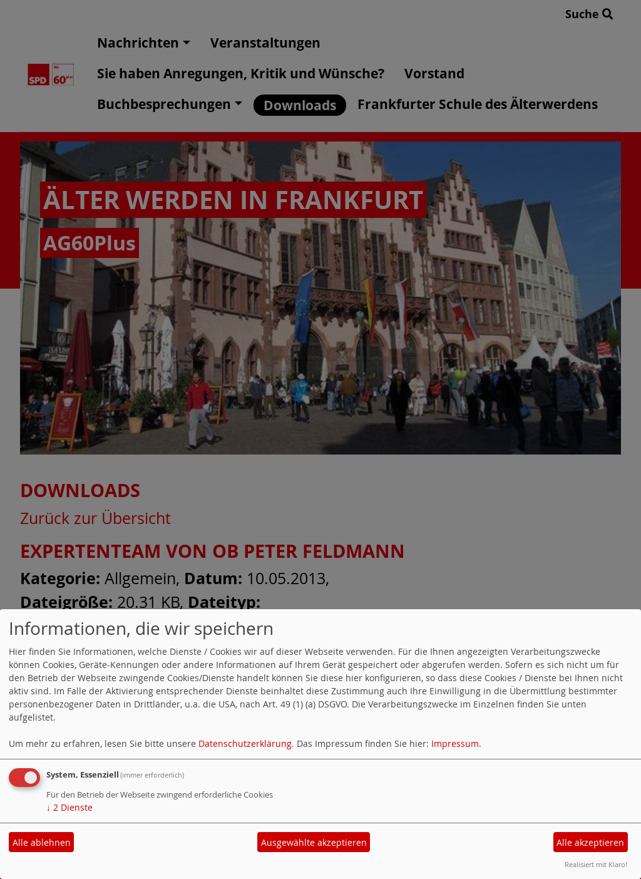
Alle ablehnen (42, 842)
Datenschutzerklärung (245, 743)
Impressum (455, 743)
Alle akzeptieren (590, 842)
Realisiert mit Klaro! (596, 864)
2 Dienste (69, 807)
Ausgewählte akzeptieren (314, 842)
